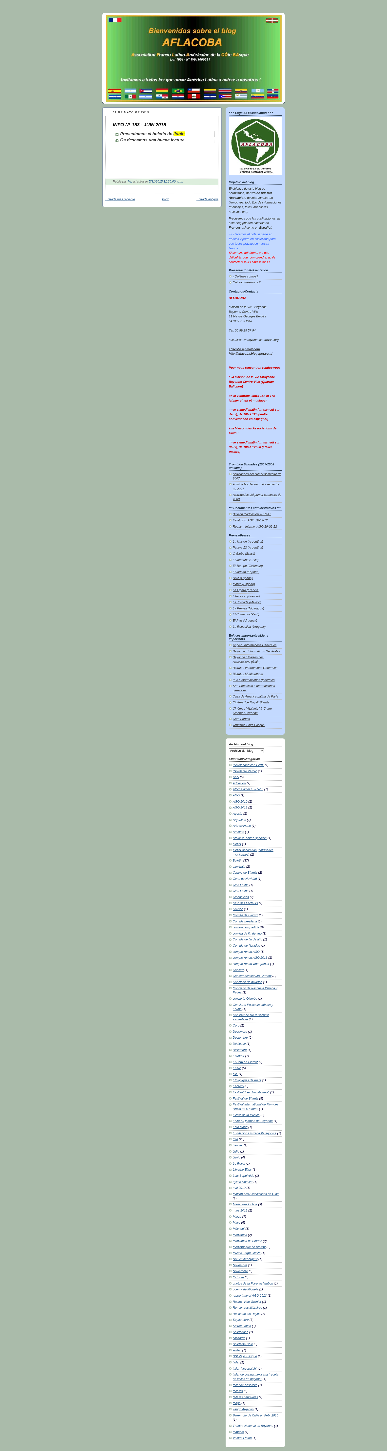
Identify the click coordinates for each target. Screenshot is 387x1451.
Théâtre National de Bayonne (253, 1426)
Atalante (238, 832)
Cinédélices (241, 897)
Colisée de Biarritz (245, 915)
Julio (236, 1151)
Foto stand (240, 1127)
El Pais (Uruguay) (245, 620)
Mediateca (240, 1235)
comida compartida (246, 927)
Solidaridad (240, 1332)
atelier (237, 844)
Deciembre (240, 1037)
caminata (239, 866)
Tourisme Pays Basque (249, 725)
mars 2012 (240, 1210)
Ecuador (238, 1056)
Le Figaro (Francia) (246, 590)
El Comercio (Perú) (246, 614)
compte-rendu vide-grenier (251, 964)
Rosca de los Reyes (246, 1314)
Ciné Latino (241, 891)
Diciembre (240, 1050)
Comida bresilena (245, 921)
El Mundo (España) (246, 572)
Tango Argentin (243, 1409)
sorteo (237, 1350)
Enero (237, 1068)
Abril (236, 777)
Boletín (237, 860)
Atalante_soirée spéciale (250, 838)
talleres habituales (245, 1397)
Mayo (236, 1222)
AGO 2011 (240, 807)
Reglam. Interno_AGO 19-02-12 (255, 526)
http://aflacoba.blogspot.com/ (250, 353)
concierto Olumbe (245, 998)
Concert (238, 970)
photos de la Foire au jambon (253, 1283)
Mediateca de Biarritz (247, 1241)
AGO (236, 795)
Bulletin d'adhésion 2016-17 (252, 514)
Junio (179, 133)
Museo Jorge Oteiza (247, 1253)
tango (237, 1403)
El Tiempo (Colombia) (248, 566)
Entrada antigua (207, 199)
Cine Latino (241, 885)
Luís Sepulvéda (243, 1175)
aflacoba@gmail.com (244, 349)
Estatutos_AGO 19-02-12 (250, 520)
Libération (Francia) (246, 596)
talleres (238, 1391)
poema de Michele (245, 1289)
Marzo (237, 1216)
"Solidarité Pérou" (245, 771)
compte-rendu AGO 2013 (250, 957)
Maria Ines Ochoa (245, 1204)
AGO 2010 (240, 801)
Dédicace (239, 1044)
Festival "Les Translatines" (251, 1092)
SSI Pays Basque (245, 1356)
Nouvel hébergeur (245, 1259)
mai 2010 (239, 1188)
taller (236, 1362)
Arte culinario (242, 825)
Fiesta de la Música (246, 1115)
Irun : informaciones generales (254, 680)
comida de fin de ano (247, 933)
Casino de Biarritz (245, 872)
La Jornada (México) (247, 602)
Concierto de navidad (247, 982)
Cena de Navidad (245, 879)
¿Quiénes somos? (245, 276)
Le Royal (239, 1163)
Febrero (238, 1086)
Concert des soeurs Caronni (252, 976)
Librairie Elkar (242, 1169)
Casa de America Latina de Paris (255, 696)
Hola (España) (243, 578)
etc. (235, 1074)
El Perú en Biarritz (245, 1062)
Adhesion (239, 783)
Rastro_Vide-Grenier (247, 1302)
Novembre (240, 1265)
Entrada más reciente (120, 199)
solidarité (239, 1338)
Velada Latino (242, 1438)
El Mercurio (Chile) (245, 560)
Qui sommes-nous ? (247, 282)
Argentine (239, 820)
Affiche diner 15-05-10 (248, 789)
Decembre (240, 1031)
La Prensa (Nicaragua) (248, 608)
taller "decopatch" (245, 1368)
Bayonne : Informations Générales (256, 651)
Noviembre (240, 1271)
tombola (238, 1432)
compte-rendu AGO (246, 952)
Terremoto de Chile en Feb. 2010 (255, 1415)
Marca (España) (244, 584)
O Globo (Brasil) (244, 553)
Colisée (238, 909)
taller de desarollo (245, 1385)
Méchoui (239, 1229)
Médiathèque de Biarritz (249, 1247)
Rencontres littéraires (247, 1307)
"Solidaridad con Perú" (248, 765)
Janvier (238, 1145)
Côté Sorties (241, 719)
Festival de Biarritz (245, 1098)
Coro (236, 1025)
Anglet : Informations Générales (254, 645)
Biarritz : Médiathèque (248, 674)
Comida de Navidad (246, 945)
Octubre (238, 1277)
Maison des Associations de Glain (256, 1194)
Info (235, 1139)
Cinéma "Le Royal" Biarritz (251, 702)
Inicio (165, 199)
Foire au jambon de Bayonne (253, 1121)
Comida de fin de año (247, 939)
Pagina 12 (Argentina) (248, 547)
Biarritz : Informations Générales (255, 668)
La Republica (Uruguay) (249, 626)
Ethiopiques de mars (247, 1080)
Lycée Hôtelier (242, 1182)
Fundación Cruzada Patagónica (254, 1133)
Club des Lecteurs (245, 903)
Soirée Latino (242, 1326)
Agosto (237, 813)
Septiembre (241, 1320)
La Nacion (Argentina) (248, 541)
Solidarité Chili (243, 1344)
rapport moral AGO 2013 (250, 1295)
